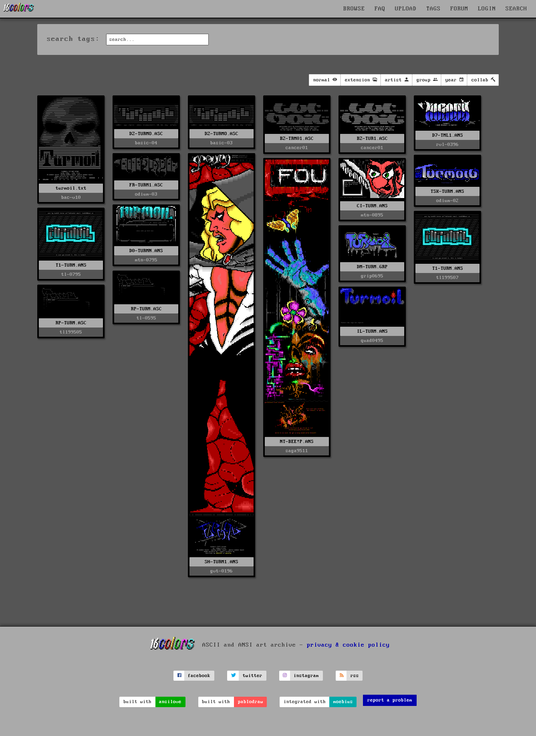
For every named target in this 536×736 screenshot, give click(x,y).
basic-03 (221, 143)
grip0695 (372, 276)
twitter (252, 675)
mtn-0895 (372, 215)
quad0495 (372, 340)
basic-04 (146, 143)
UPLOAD (406, 9)
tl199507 (447, 277)
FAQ (380, 9)
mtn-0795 (146, 260)
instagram (306, 675)
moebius (343, 701)
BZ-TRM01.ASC (297, 138)
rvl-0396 (447, 144)
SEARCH (516, 9)
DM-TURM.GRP (372, 266)
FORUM (459, 9)
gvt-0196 (221, 571)
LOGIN (487, 9)
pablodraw (250, 701)
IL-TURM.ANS (372, 331)
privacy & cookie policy (348, 645)
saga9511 (297, 450)
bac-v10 (71, 197)
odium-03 (146, 194)
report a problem (389, 700)
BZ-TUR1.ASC (372, 138)
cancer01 (297, 147)
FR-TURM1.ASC (146, 185)
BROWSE (354, 9)
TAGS (433, 9)
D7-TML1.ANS (447, 135)
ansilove (170, 701)
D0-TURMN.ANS (146, 250)
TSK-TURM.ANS (447, 191)
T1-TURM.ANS (71, 265)
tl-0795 (71, 274)
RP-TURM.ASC (146, 308)
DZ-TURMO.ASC (146, 133)
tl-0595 (146, 318)
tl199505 (71, 332)
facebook (199, 675)
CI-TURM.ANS (372, 205)
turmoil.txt (71, 188)
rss (355, 675)
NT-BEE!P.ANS (297, 441)
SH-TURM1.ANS (221, 561)
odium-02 (447, 200)
